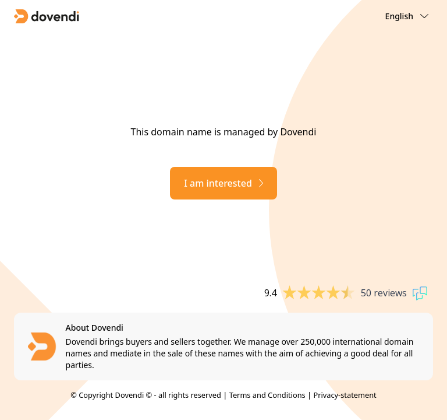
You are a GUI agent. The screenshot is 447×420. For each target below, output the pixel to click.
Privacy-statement (344, 395)
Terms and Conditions (267, 395)
